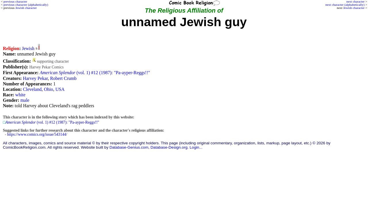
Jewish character (354, 7)
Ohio (48, 89)
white (20, 94)
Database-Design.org (169, 147)
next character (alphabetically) (345, 4)
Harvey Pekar (35, 78)
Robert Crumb (63, 78)
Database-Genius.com (129, 147)
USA (60, 89)
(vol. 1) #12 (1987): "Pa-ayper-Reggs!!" (95, 72)
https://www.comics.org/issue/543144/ (37, 134)
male (24, 100)
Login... (196, 147)
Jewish (28, 48)
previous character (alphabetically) (25, 4)
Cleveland (32, 89)
